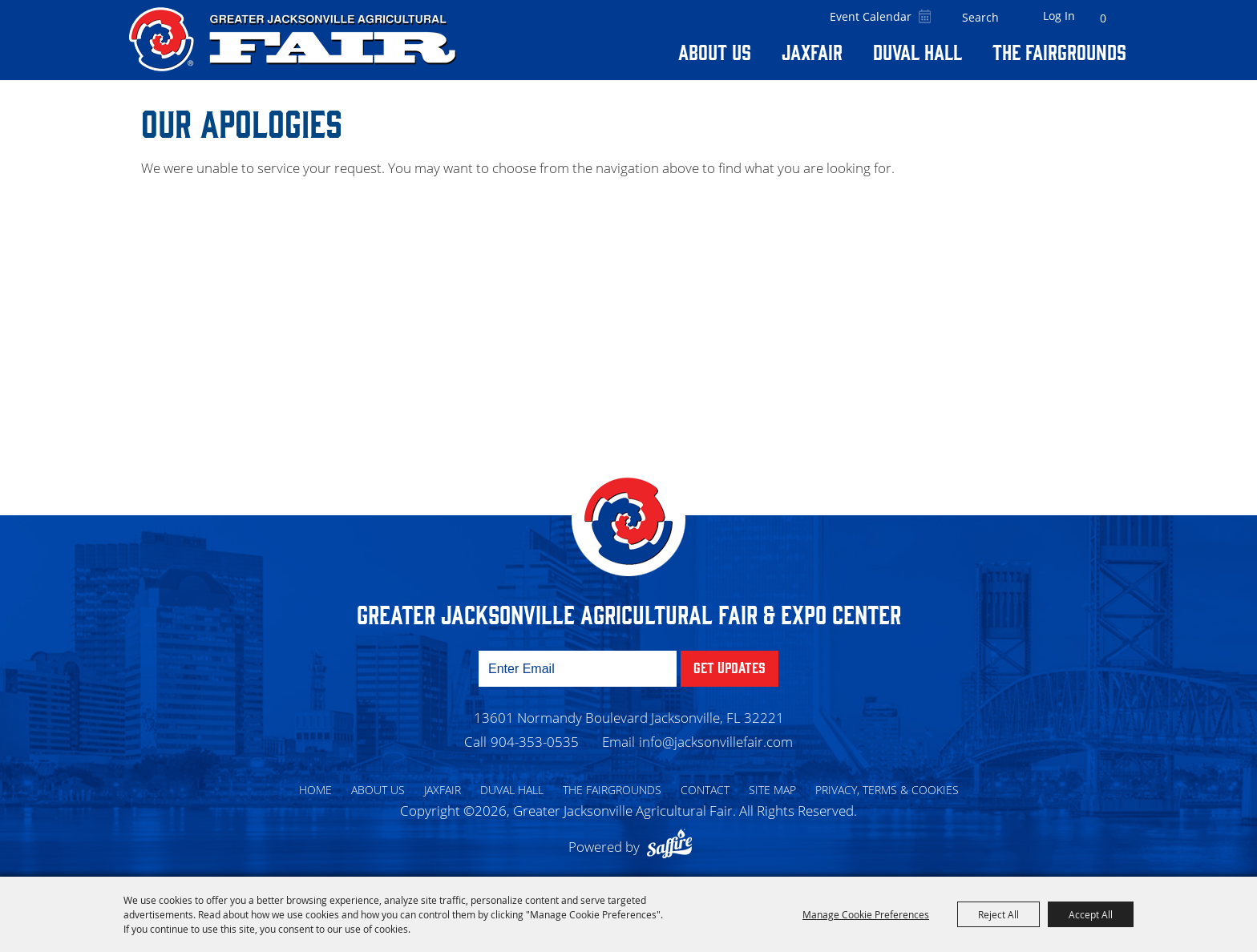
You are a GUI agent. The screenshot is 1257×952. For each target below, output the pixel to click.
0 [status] (1103, 18)
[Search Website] (980, 18)
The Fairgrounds (1059, 51)
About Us (714, 51)
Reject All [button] (998, 914)
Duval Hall (917, 51)
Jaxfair (812, 51)
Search (1011, 17)
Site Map (772, 789)
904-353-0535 (535, 741)
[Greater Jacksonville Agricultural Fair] (292, 39)
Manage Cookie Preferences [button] (865, 914)
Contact (705, 789)
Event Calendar (870, 16)
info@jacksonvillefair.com (716, 741)
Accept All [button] (1091, 914)
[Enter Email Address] (578, 669)
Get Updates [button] (729, 667)
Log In (1059, 15)
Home (315, 789)
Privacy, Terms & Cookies (887, 789)
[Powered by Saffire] (673, 846)
